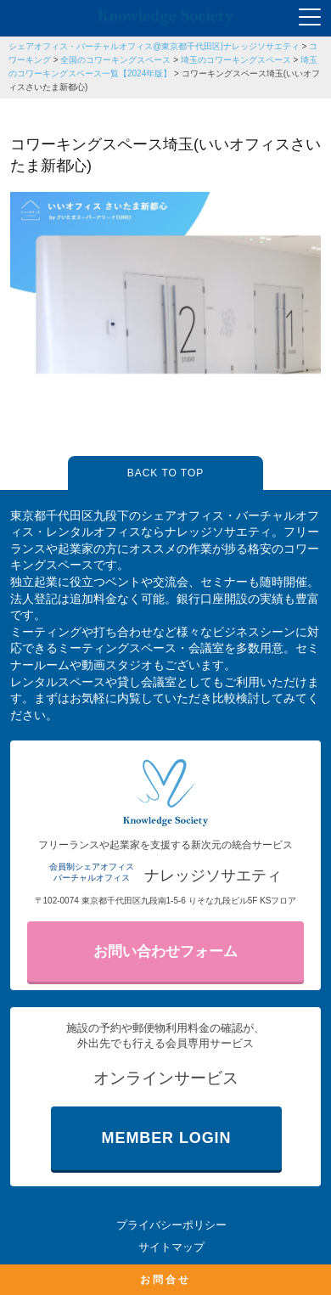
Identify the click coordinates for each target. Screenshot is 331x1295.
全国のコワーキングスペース (115, 60)
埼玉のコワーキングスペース (236, 60)
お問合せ (165, 1280)
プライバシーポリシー (171, 1225)
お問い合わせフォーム (165, 951)
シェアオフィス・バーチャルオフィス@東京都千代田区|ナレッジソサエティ (154, 46)
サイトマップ (171, 1247)
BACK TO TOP (165, 473)
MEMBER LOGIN (167, 1137)
